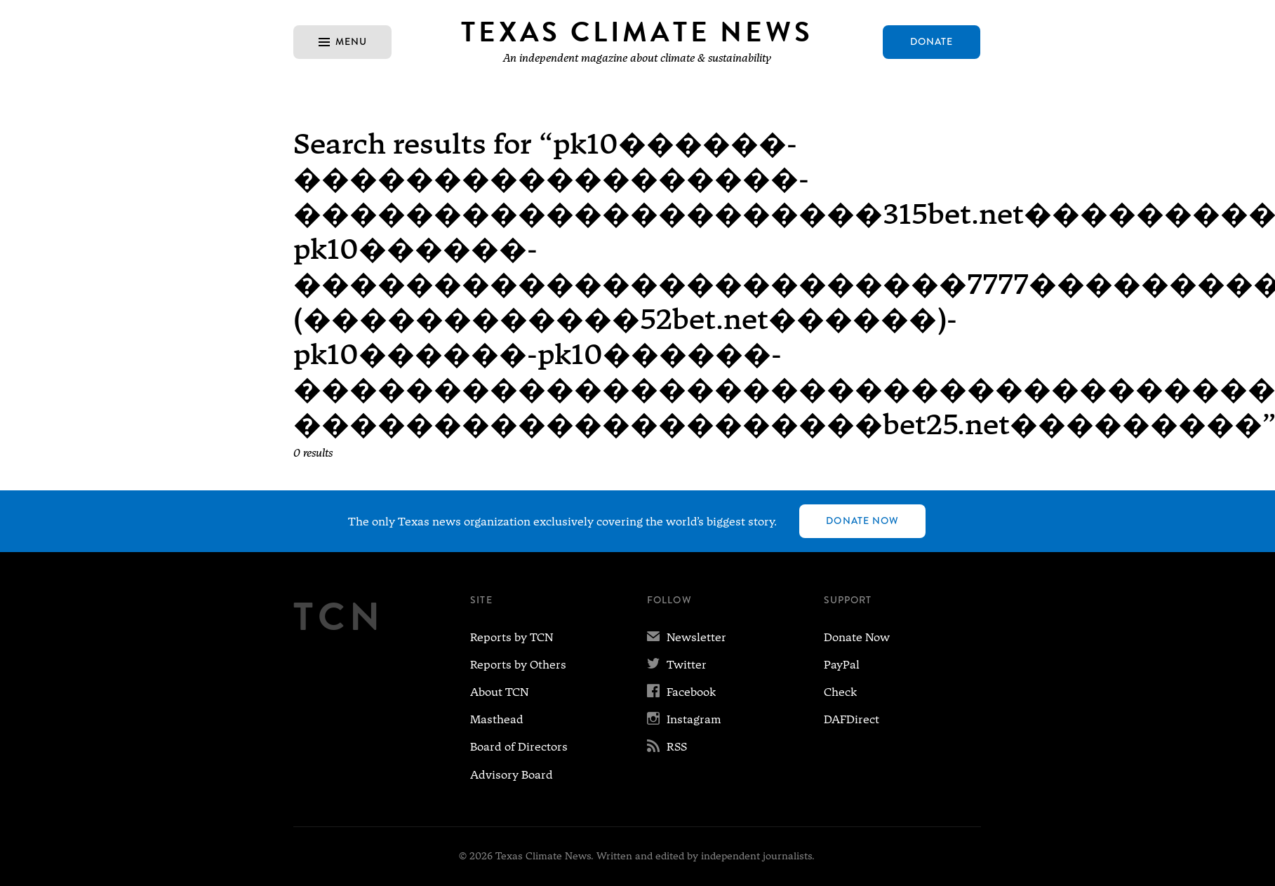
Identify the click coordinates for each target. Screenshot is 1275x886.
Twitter (677, 664)
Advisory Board (511, 774)
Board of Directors (519, 746)
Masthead (496, 719)
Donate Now (862, 521)
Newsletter (686, 637)
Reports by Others (518, 664)
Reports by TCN (511, 637)
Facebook (681, 692)
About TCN (499, 692)
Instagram (684, 719)
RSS (667, 746)
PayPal (842, 664)
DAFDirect (851, 719)
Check (840, 692)
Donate (932, 41)
